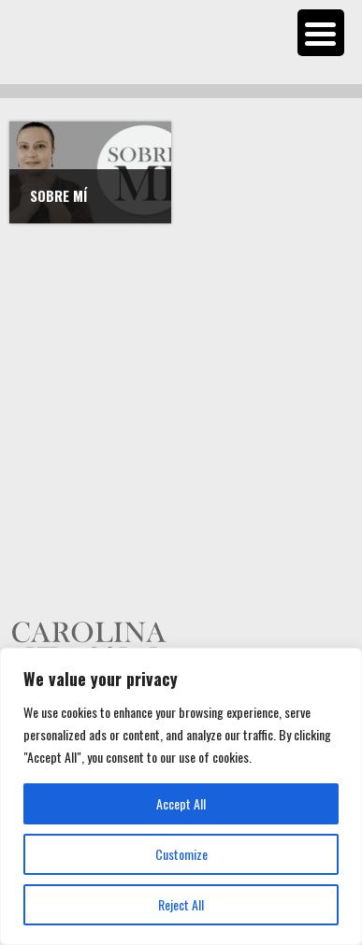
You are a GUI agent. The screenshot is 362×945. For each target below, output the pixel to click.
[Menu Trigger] (320, 32)
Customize (181, 854)
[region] (181, 796)
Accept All (181, 803)
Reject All (181, 904)
